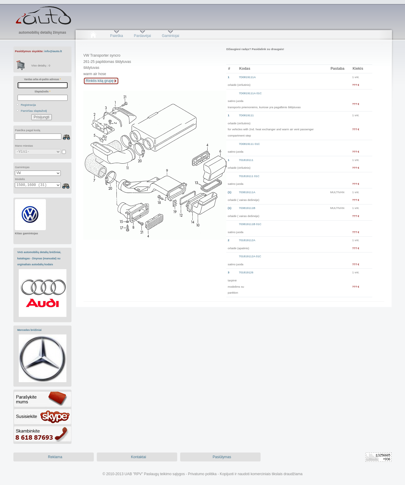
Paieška (116, 36)
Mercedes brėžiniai (29, 330)
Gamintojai (170, 36)
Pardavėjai (142, 36)
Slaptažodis (42, 91)
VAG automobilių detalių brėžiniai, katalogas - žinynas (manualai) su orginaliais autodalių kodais (39, 258)
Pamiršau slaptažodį (34, 110)
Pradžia (93, 36)
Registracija (28, 104)
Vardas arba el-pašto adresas (42, 79)
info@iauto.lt (53, 51)
